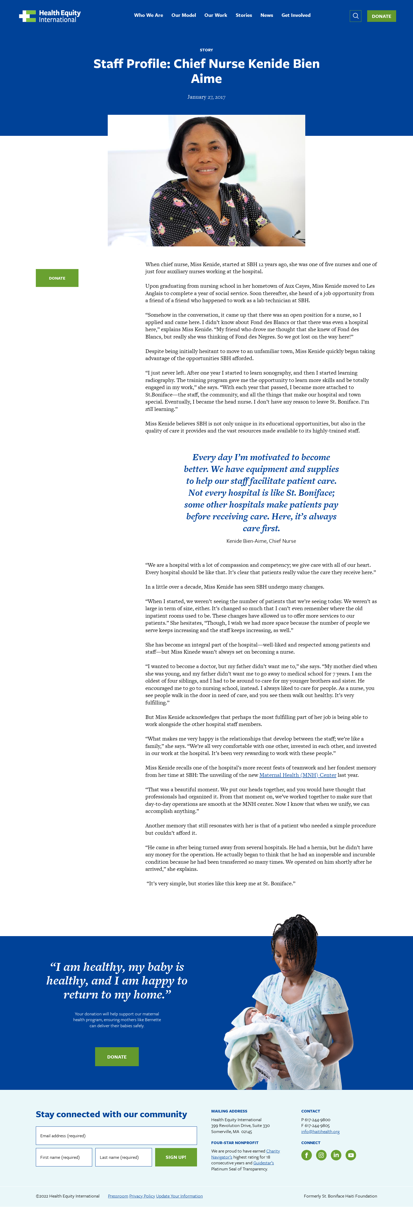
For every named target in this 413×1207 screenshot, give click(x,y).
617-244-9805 (317, 1125)
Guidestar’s (263, 1162)
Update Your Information (179, 1196)
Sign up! (176, 1157)
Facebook (306, 1155)
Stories (244, 15)
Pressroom (118, 1196)
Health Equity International (50, 15)
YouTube (351, 1155)
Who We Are (148, 15)
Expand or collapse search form (355, 16)
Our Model (183, 15)
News (266, 15)
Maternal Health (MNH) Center (297, 775)
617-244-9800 (317, 1119)
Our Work (215, 15)
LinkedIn (336, 1155)
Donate (381, 16)
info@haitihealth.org (320, 1131)
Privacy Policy (142, 1196)
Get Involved (296, 15)
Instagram (321, 1155)
